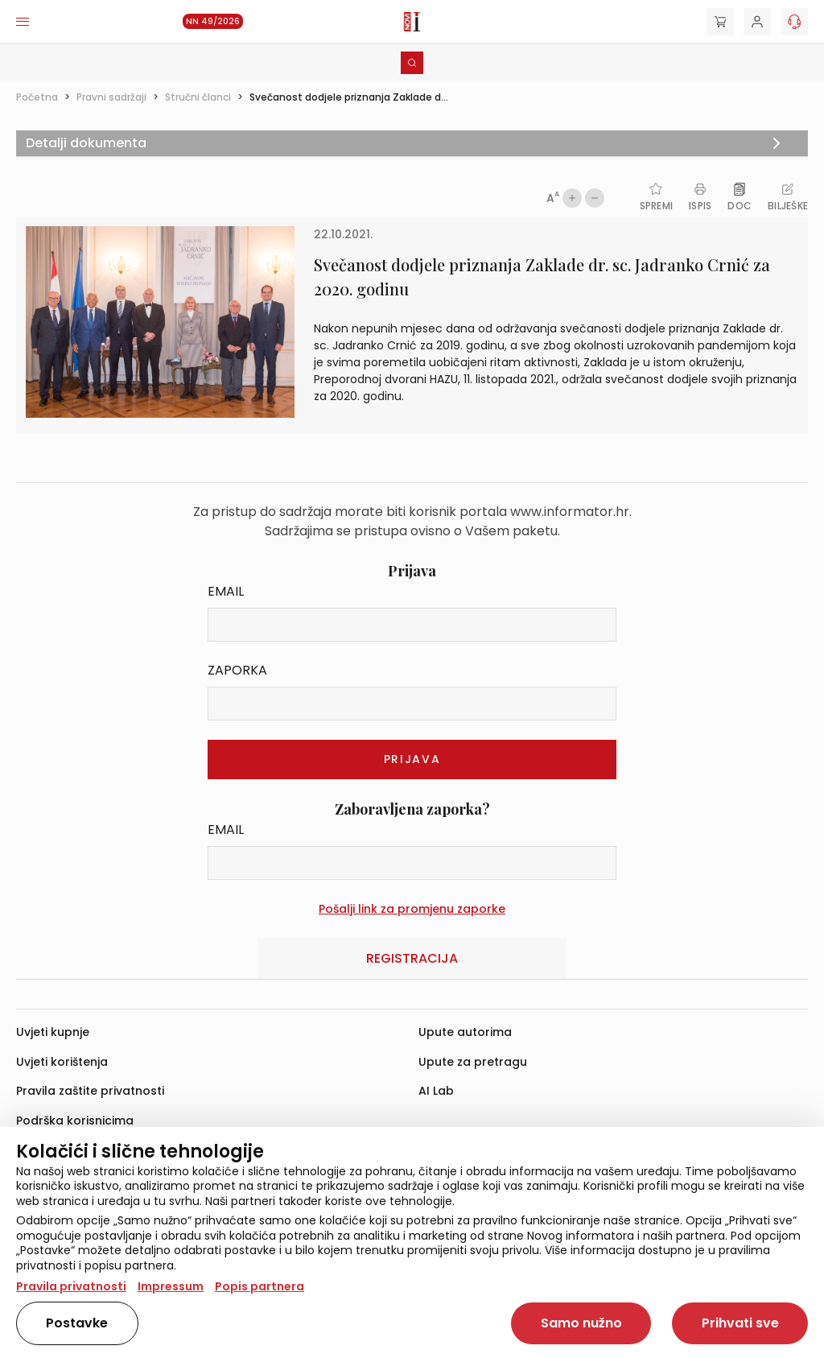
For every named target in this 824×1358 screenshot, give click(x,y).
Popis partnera (259, 1286)
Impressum (171, 1286)
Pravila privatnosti (71, 1286)
